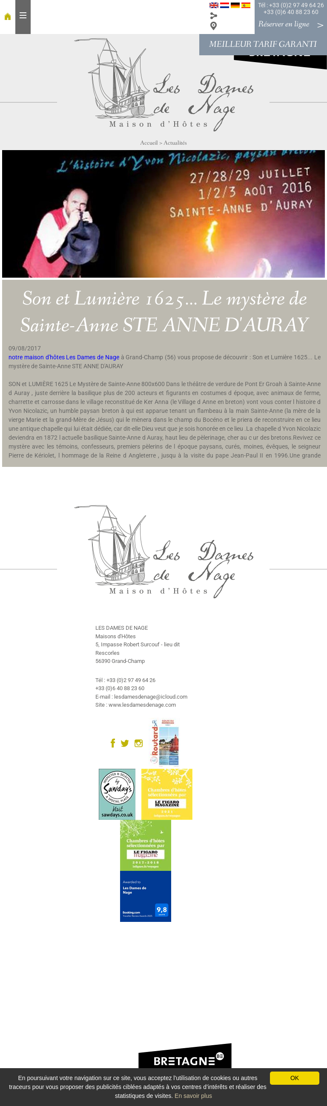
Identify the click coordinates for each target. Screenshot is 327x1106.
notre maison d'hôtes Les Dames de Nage (64, 357)
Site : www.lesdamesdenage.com (135, 705)
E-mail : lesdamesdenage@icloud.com (141, 697)
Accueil (149, 143)
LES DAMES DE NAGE (121, 628)
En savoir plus (193, 1095)
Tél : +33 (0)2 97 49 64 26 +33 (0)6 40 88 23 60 (291, 8)
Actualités (175, 143)
